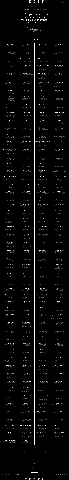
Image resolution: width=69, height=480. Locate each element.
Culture (15, 1)
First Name (34, 463)
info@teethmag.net (34, 29)
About (8, 478)
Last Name (34, 467)
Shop (3, 474)
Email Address (34, 459)
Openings (4, 478)
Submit (7, 474)
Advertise (12, 474)
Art (11, 1)
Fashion (3, 1)
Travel (19, 1)
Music (8, 1)
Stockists (17, 474)
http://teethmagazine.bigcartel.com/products (33, 31)
